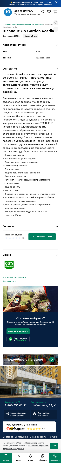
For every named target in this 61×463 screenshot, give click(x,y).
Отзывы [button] (8, 226)
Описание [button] (10, 68)
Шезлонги (38, 25)
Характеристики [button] (14, 44)
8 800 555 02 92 (16, 405)
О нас (33, 437)
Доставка (8, 437)
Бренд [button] (7, 254)
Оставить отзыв (42, 236)
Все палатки (8, 281)
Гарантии (42, 437)
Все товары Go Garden (13, 277)
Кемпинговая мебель (21, 25)
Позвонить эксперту (18, 331)
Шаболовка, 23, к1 (43, 405)
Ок (54, 446)
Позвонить (55, 460)
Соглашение (21, 437)
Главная (6, 25)
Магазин (53, 437)
